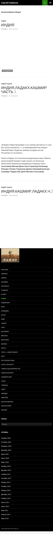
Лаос (3, 327)
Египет (3, 294)
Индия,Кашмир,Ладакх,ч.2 (27, 191)
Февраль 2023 (6, 446)
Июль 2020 (5, 458)
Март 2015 (5, 518)
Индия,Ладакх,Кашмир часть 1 (24, 89)
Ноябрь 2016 (6, 486)
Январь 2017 (5, 482)
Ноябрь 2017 (6, 474)
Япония (4, 410)
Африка (4, 278)
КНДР (3, 319)
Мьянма (4, 344)
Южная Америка (7, 402)
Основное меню (50, 2)
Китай (3, 315)
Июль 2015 (5, 502)
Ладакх (9, 84)
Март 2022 (5, 454)
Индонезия (5, 302)
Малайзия (5, 331)
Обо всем (4, 269)
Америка (4, 274)
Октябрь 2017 (6, 478)
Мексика (4, 336)
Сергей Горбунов (9, 2)
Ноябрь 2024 (6, 438)
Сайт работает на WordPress (10, 528)
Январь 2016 (5, 490)
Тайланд (4, 385)
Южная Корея (6, 406)
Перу (3, 356)
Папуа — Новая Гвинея (9, 352)
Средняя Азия (6, 377)
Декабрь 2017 (6, 470)
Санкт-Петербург (7, 364)
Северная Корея (7, 373)
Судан (3, 381)
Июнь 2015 (5, 506)
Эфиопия (4, 397)
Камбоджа (5, 311)
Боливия (4, 282)
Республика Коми (7, 360)
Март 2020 (5, 462)
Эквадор (4, 393)
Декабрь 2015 (6, 494)
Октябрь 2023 (6, 442)
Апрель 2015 (5, 514)
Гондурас (4, 290)
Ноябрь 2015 (6, 498)
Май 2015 (4, 510)
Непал (3, 348)
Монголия (5, 340)
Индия (3, 21)
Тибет (3, 389)
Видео (5, 29)
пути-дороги (7, 70)
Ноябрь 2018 (6, 466)
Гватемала (5, 286)
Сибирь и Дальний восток (10, 369)
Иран (3, 307)
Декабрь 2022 (6, 450)
